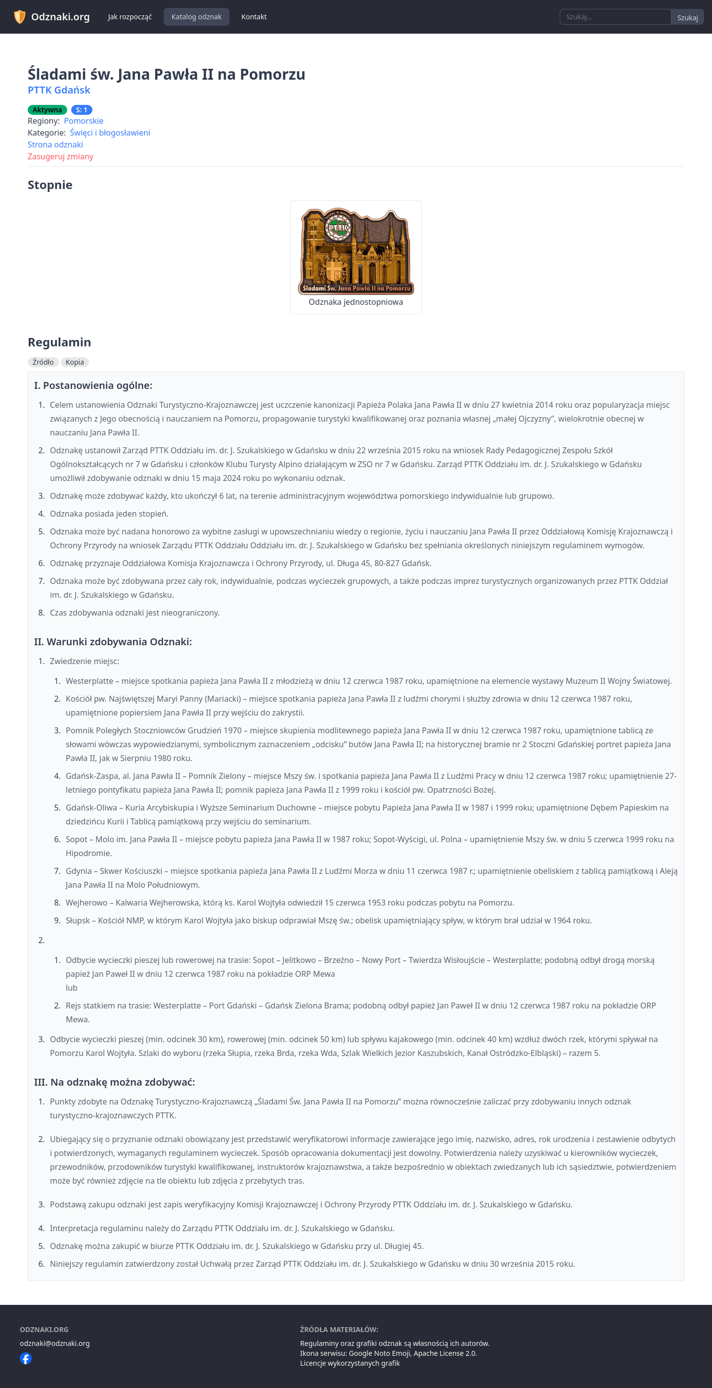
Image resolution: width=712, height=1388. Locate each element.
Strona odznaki (55, 144)
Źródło (43, 362)
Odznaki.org (51, 16)
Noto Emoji (392, 1353)
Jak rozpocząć (130, 16)
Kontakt (254, 16)
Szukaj (687, 17)
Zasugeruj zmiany (60, 156)
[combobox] (615, 17)
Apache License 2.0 (445, 1353)
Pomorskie (83, 120)
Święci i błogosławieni (110, 132)
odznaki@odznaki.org (55, 1343)
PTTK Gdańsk (59, 89)
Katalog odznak (197, 16)
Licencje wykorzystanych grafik (350, 1363)
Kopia (75, 362)
